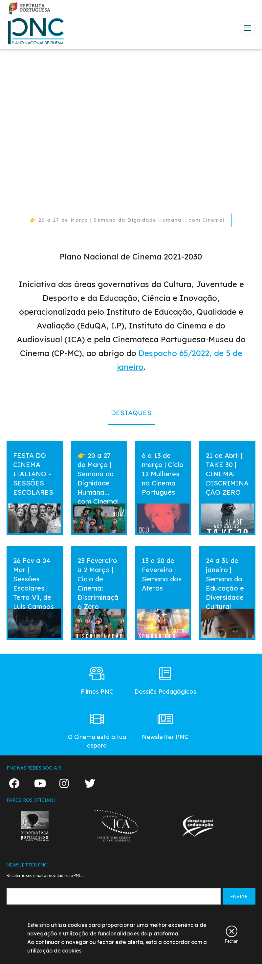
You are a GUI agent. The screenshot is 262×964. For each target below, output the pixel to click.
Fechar (231, 940)
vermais (19, 447)
